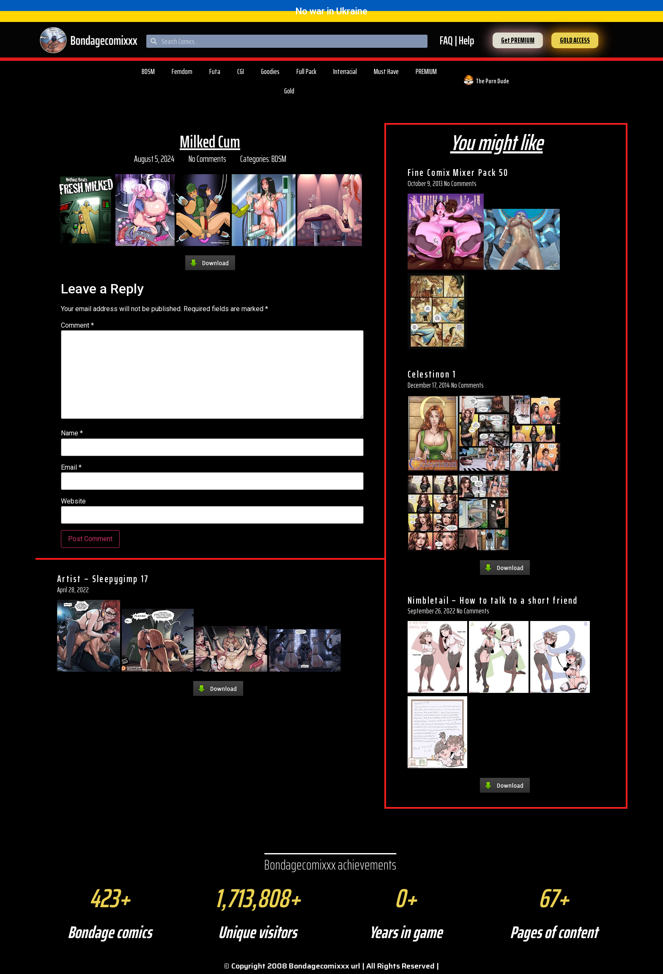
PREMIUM (426, 71)
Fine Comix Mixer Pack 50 (458, 172)
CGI (240, 71)
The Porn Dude (492, 81)
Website (73, 501)
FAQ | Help (457, 40)
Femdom (182, 71)
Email (71, 467)
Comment (77, 325)
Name (72, 433)
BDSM (148, 71)
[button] (518, 40)
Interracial (345, 71)
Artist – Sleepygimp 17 (103, 578)
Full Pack (306, 71)
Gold (289, 91)
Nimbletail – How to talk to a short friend (493, 600)
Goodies (270, 71)
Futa (214, 71)
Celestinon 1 (432, 374)
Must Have (386, 71)
